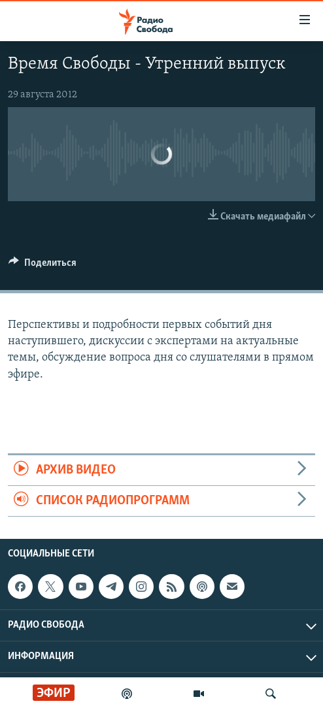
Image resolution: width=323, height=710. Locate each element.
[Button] (42, 265)
